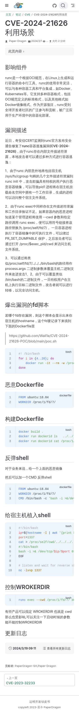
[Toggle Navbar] (73, 5)
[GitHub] (54, 5)
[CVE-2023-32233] (39, 680)
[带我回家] (19, 5)
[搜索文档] (63, 5)
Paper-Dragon (17, 41)
